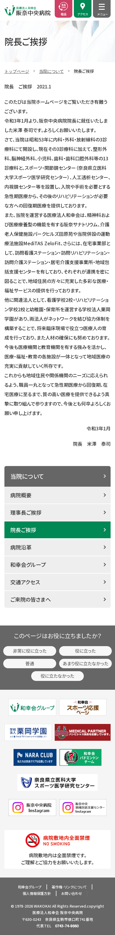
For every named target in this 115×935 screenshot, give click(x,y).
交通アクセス (25, 582)
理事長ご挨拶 (25, 512)
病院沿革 (20, 547)
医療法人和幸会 (45, 912)
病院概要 (20, 495)
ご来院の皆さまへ (30, 599)
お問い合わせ (71, 893)
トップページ (16, 71)
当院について (51, 71)
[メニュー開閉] (102, 7)
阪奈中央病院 (71, 912)
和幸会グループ (28, 564)
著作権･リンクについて (69, 886)
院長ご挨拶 (23, 530)
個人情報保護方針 (37, 893)
